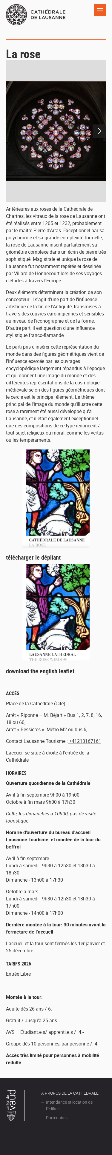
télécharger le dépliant (33, 557)
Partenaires (56, 1117)
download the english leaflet (40, 671)
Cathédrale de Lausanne (35, 18)
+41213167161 (84, 741)
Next (99, 131)
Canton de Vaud (15, 1106)
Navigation (100, 10)
